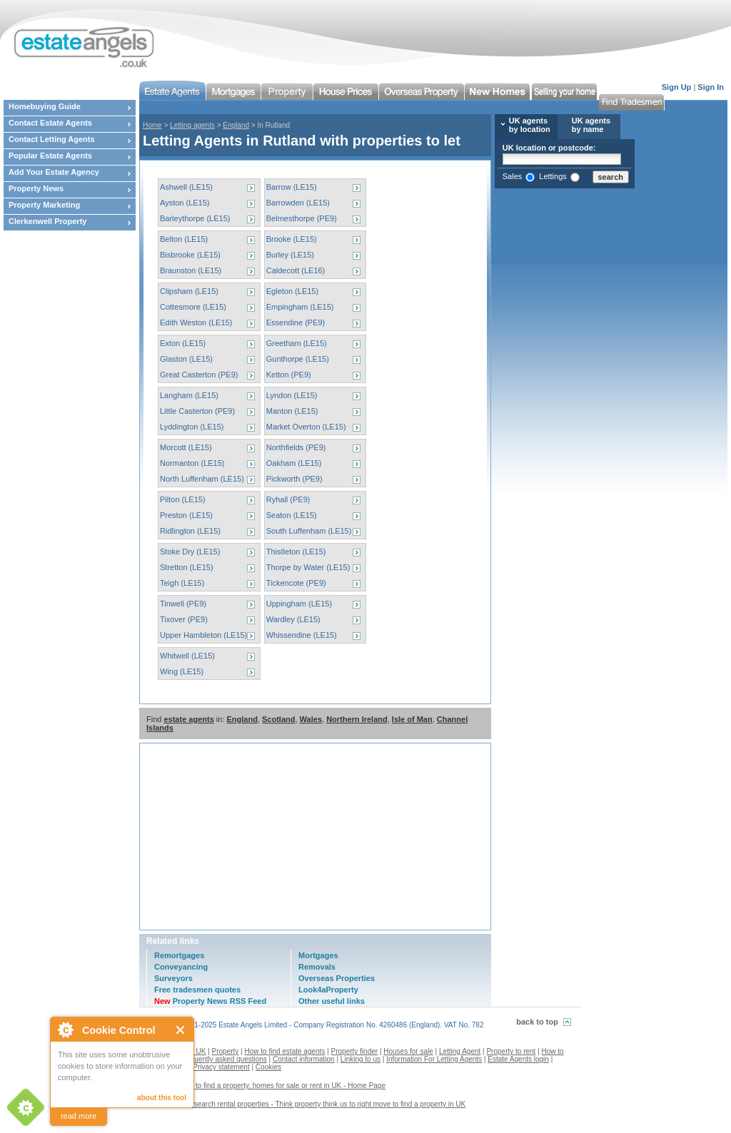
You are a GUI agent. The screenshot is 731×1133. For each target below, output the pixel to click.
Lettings (553, 176)
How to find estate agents (285, 1051)
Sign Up (677, 87)
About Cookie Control (65, 1029)
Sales (513, 176)
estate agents (188, 719)
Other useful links (331, 1001)
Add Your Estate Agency (54, 172)
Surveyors (173, 978)
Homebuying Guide (45, 106)
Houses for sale (408, 1051)
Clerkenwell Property (47, 221)
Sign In (710, 87)
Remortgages (179, 955)
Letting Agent (459, 1051)
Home (152, 125)
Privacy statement (221, 1067)
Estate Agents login (518, 1059)
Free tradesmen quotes (197, 989)
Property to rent (510, 1051)
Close (181, 1030)
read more (78, 1116)
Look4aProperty (328, 989)
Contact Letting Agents (52, 139)
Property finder (354, 1051)
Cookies (268, 1067)
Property (225, 1051)
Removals (317, 966)
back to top (537, 1021)
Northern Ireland (357, 719)
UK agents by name (591, 124)
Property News (36, 188)
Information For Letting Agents (434, 1059)
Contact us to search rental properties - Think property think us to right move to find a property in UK (307, 1104)
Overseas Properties (336, 978)
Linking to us (360, 1059)
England (236, 125)
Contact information (304, 1059)
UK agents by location (529, 124)
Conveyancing (181, 966)
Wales (311, 719)
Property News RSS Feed (210, 1001)
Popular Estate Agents (50, 155)
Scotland (278, 719)
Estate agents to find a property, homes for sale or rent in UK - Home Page (267, 1085)
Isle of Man (412, 719)
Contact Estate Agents (50, 122)
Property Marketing (44, 204)
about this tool (161, 1098)
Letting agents (192, 125)
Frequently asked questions (223, 1059)
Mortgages (318, 955)
